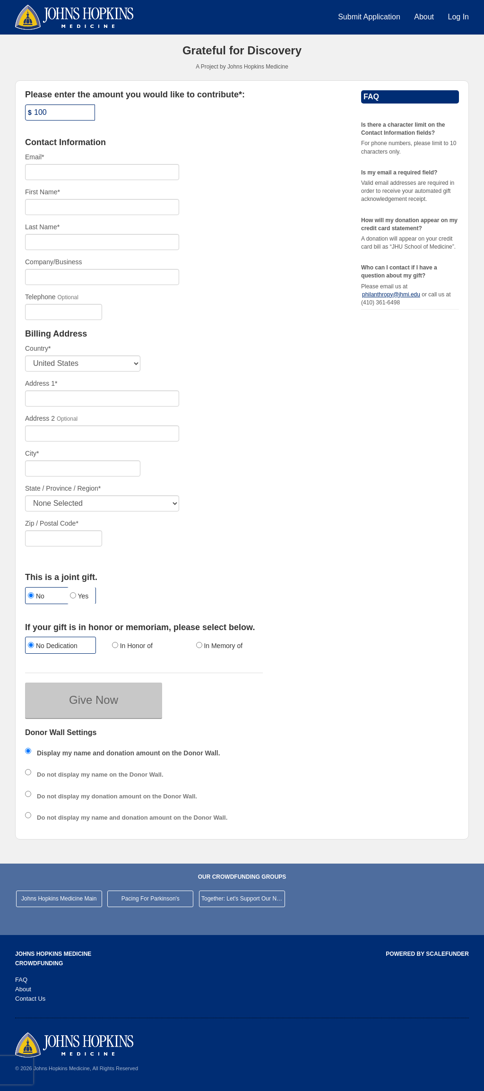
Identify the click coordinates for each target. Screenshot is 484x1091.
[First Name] (102, 207)
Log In (458, 17)
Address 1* (41, 383)
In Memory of (219, 645)
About (425, 17)
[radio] (39, 596)
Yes (79, 596)
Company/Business (53, 262)
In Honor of (132, 645)
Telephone (40, 297)
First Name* (42, 192)
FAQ (21, 979)
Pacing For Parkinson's (150, 898)
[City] (82, 468)
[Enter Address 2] (102, 433)
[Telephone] (63, 312)
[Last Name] (102, 242)
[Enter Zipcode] (63, 538)
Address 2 (40, 418)
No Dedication (53, 645)
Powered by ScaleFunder (427, 954)
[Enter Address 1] (102, 398)
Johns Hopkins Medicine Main (58, 898)
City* (32, 453)
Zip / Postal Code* (51, 523)
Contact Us (30, 998)
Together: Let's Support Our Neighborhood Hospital (243, 898)
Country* (38, 348)
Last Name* (42, 227)
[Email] (102, 172)
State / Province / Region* (63, 488)
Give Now (93, 699)
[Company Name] (102, 277)
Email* (34, 157)
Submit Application (370, 17)
